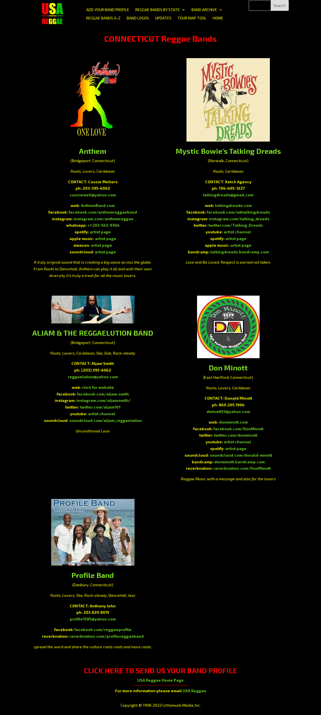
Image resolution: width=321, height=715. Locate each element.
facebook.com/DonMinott (238, 428)
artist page (100, 231)
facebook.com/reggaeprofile (102, 629)
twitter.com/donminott (235, 435)
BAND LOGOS (138, 18)
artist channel (237, 231)
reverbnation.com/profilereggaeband (106, 636)
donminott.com (233, 422)
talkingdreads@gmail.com (228, 194)
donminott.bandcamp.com (239, 461)
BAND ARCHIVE (204, 10)
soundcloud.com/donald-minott (241, 455)
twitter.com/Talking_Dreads (235, 225)
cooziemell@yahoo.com (93, 194)
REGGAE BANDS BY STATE (157, 10)
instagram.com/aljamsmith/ (103, 400)
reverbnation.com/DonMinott (242, 468)
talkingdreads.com (233, 205)
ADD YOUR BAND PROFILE (107, 10)
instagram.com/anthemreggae (103, 218)
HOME (218, 18)
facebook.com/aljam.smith (103, 394)
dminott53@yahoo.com (228, 411)
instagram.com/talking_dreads (239, 218)
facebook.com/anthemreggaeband (103, 212)
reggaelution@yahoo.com (93, 376)
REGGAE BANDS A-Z (103, 18)
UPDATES (163, 18)
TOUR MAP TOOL (192, 18)
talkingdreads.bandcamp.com (239, 251)
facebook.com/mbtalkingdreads (238, 212)
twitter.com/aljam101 (100, 407)
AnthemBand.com (98, 205)
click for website (98, 387)
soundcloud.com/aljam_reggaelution (105, 420)
